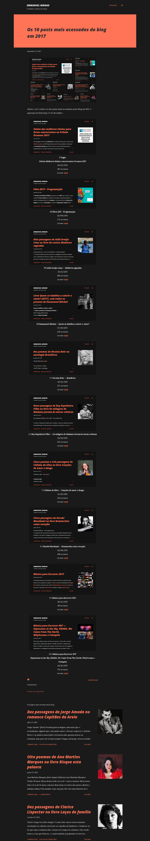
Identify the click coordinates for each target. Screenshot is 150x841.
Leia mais (87, 744)
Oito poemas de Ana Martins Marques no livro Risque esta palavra (54, 762)
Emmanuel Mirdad (38, 5)
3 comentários (44, 794)
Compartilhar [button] (93, 680)
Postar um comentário (35, 691)
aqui (66, 173)
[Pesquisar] (113, 5)
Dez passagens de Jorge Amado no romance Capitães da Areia (58, 714)
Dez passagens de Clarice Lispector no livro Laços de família (59, 809)
